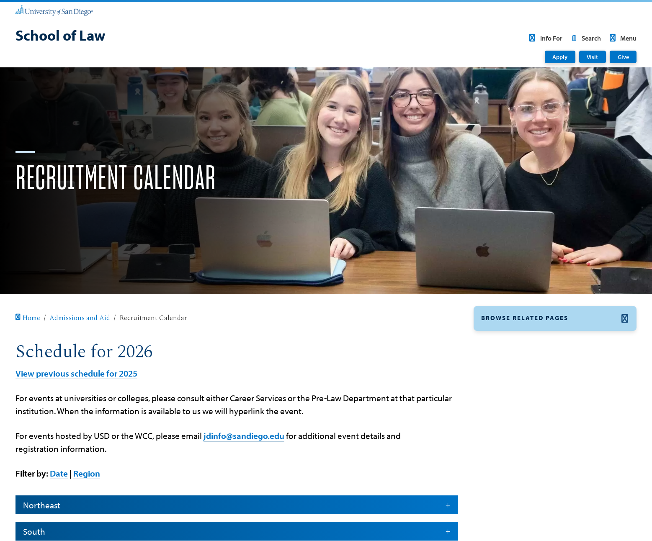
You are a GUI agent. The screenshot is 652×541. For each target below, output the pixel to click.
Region (86, 473)
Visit (592, 57)
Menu (622, 38)
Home (27, 318)
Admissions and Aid (79, 318)
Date (59, 473)
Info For (544, 38)
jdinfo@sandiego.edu (244, 435)
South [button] (236, 531)
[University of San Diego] (54, 10)
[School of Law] (60, 36)
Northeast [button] (236, 505)
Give (623, 57)
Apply (559, 57)
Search (584, 38)
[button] (555, 318)
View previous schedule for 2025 (76, 373)
